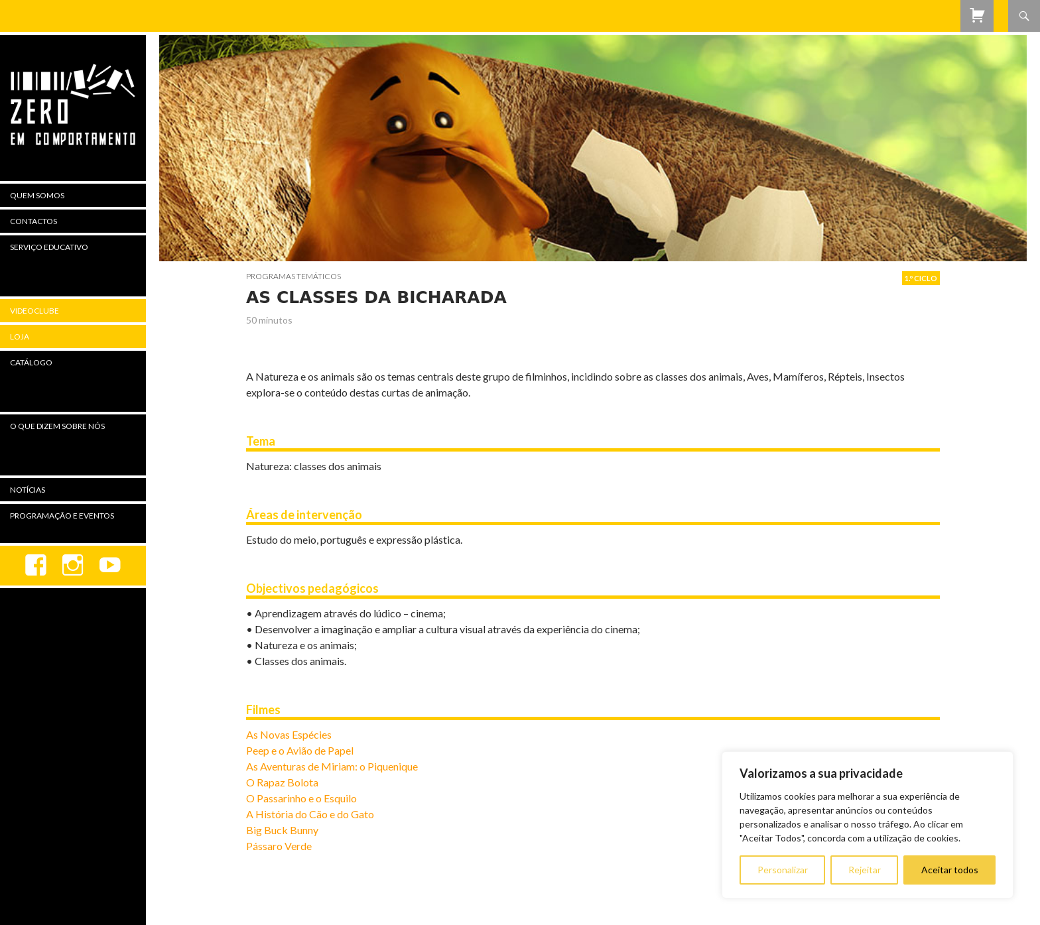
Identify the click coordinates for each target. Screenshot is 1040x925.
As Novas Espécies (289, 734)
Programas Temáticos (293, 276)
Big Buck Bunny (282, 830)
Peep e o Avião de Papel (300, 750)
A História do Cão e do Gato (310, 814)
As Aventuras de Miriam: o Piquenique (332, 766)
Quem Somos (37, 195)
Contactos (33, 221)
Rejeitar (864, 869)
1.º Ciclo (921, 278)
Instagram (73, 566)
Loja (19, 336)
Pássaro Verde (279, 845)
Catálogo (31, 362)
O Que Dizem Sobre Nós (57, 426)
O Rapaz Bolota (282, 782)
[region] (867, 824)
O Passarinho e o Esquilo (301, 798)
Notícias (27, 490)
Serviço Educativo (49, 247)
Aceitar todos (949, 869)
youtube (110, 566)
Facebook (35, 566)
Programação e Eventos (62, 516)
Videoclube (34, 311)
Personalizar (782, 869)
